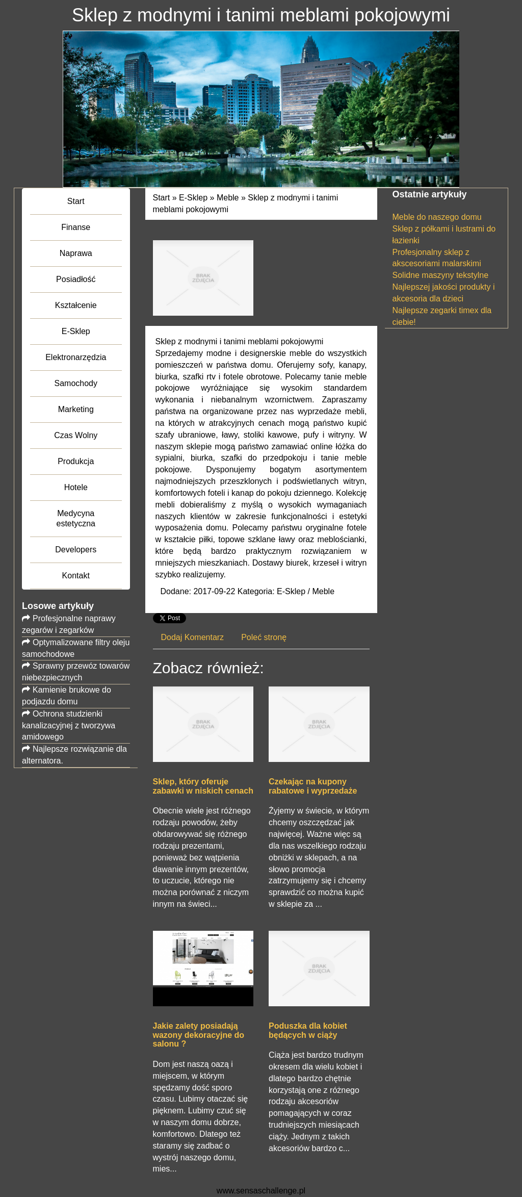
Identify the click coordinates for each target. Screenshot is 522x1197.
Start (161, 197)
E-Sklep (193, 197)
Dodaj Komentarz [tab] (192, 637)
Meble (228, 197)
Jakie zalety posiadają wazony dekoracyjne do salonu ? (199, 1035)
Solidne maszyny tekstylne (441, 275)
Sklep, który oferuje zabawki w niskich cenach (203, 786)
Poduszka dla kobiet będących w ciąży (308, 1030)
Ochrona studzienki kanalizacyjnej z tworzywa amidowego (68, 725)
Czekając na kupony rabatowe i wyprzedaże (313, 786)
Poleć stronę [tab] (263, 637)
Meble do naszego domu (437, 217)
